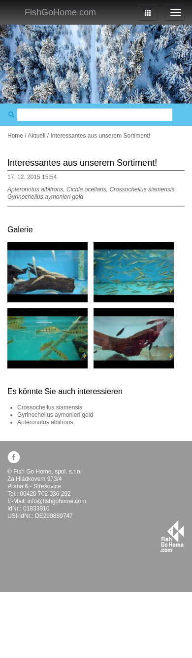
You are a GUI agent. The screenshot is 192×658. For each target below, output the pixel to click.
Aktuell (36, 135)
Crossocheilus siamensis (49, 407)
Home (15, 135)
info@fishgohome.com (57, 501)
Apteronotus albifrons (45, 422)
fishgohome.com (172, 536)
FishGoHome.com (60, 12)
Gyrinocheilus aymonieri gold (55, 414)
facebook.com (13, 457)
